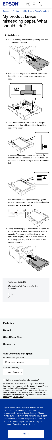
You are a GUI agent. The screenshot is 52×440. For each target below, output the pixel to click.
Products (9, 323)
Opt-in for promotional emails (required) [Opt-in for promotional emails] (22, 380)
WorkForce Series (43, 11)
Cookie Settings (30, 413)
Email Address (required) (13, 357)
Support (6, 11)
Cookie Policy (18, 416)
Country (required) (11, 368)
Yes (12, 294)
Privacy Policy (41, 386)
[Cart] (41, 4)
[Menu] (47, 4)
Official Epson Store (14, 337)
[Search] (34, 4)
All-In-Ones (27, 11)
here (34, 424)
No (12, 297)
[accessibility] (28, 4)
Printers (16, 11)
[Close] (26, 434)
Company (9, 344)
